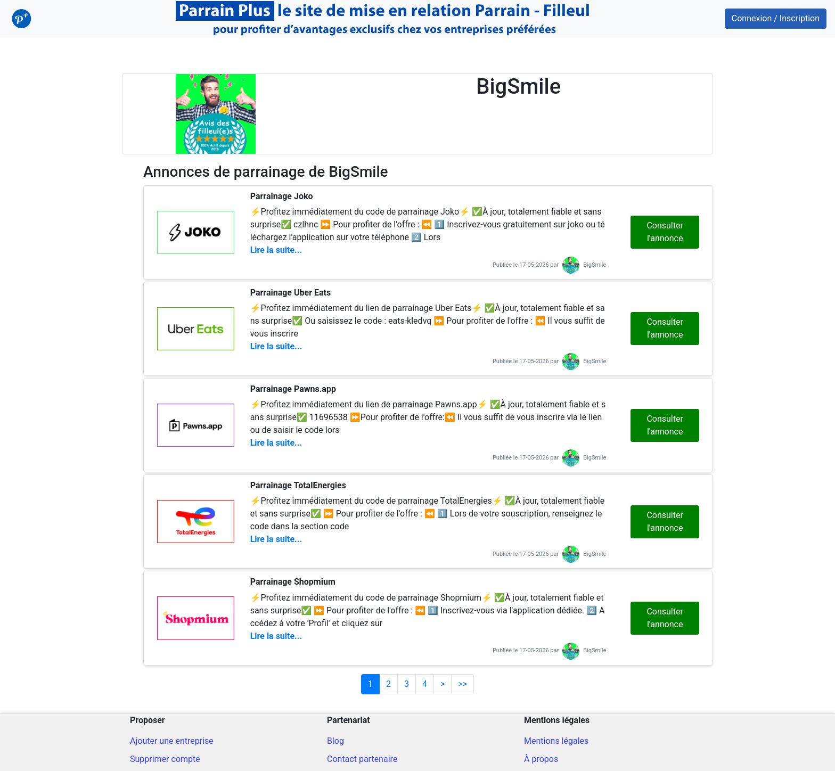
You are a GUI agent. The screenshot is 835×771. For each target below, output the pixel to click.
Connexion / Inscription (776, 18)
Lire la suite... (276, 250)
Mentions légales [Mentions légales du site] (556, 741)
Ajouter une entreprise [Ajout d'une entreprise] (172, 741)
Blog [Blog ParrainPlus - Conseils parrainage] (335, 741)
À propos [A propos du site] (541, 759)
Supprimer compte (165, 759)
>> (462, 684)
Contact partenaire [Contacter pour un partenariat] (362, 759)
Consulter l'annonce (664, 231)
